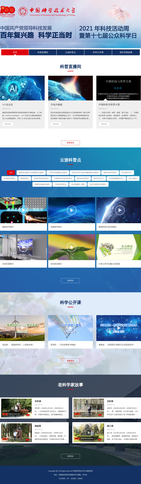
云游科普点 (70, 52)
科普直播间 (42, 52)
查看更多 (7, 124)
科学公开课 (98, 52)
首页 (15, 53)
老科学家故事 (126, 52)
